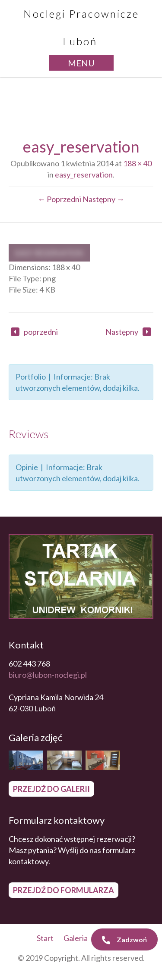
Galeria (76, 938)
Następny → (103, 199)
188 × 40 (137, 163)
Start (45, 938)
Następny (128, 331)
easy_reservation (84, 174)
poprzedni (34, 331)
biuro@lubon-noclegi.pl (48, 674)
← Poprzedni (59, 199)
